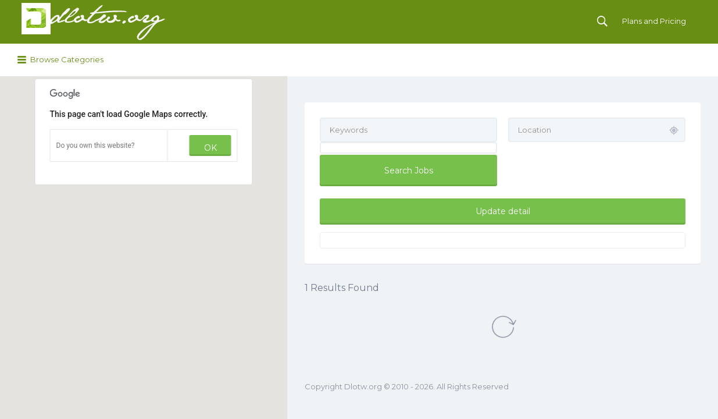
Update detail (503, 211)
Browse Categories (66, 59)
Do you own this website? (95, 145)
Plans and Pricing (654, 21)
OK (210, 148)
